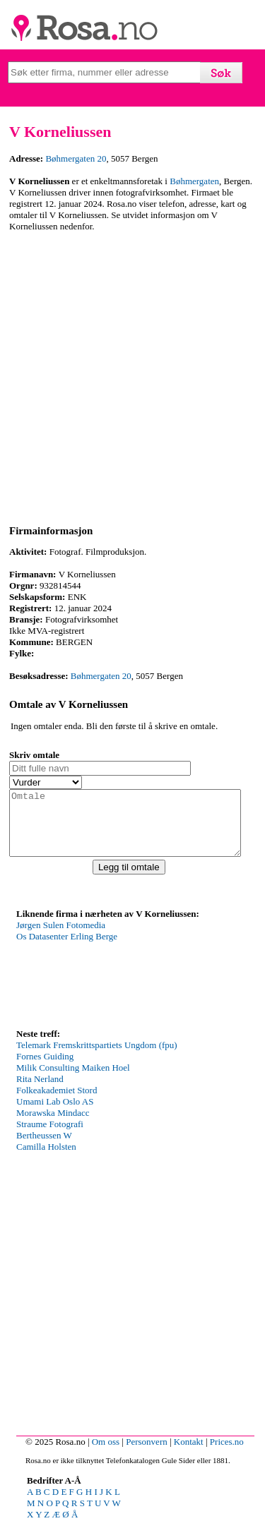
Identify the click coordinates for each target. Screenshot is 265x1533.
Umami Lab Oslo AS (54, 1114)
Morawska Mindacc (53, 1125)
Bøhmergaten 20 (75, 158)
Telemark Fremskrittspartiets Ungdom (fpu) (96, 1057)
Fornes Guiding (44, 1069)
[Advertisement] (132, 376)
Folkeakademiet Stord (56, 1103)
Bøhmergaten (194, 181)
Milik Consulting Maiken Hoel (73, 1080)
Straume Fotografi (49, 1136)
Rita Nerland (40, 1091)
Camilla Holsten (46, 1159)
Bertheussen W (44, 1148)
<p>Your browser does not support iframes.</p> (122, 985)
